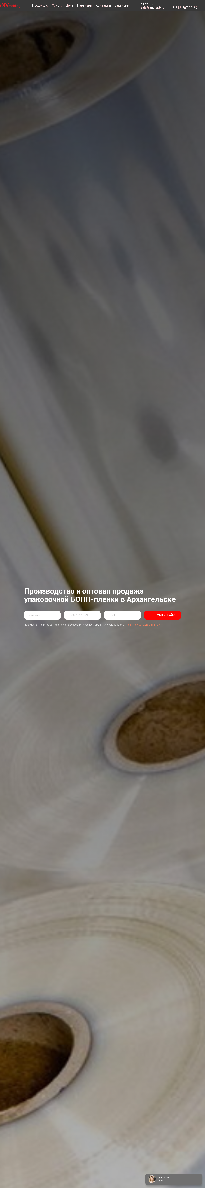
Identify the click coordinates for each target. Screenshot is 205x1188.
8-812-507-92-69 (185, 8)
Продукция (40, 5)
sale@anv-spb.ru (152, 7)
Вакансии (121, 5)
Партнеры (85, 5)
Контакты (103, 5)
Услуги (57, 5)
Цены (69, 5)
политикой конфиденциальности (144, 624)
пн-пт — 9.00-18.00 (153, 4)
